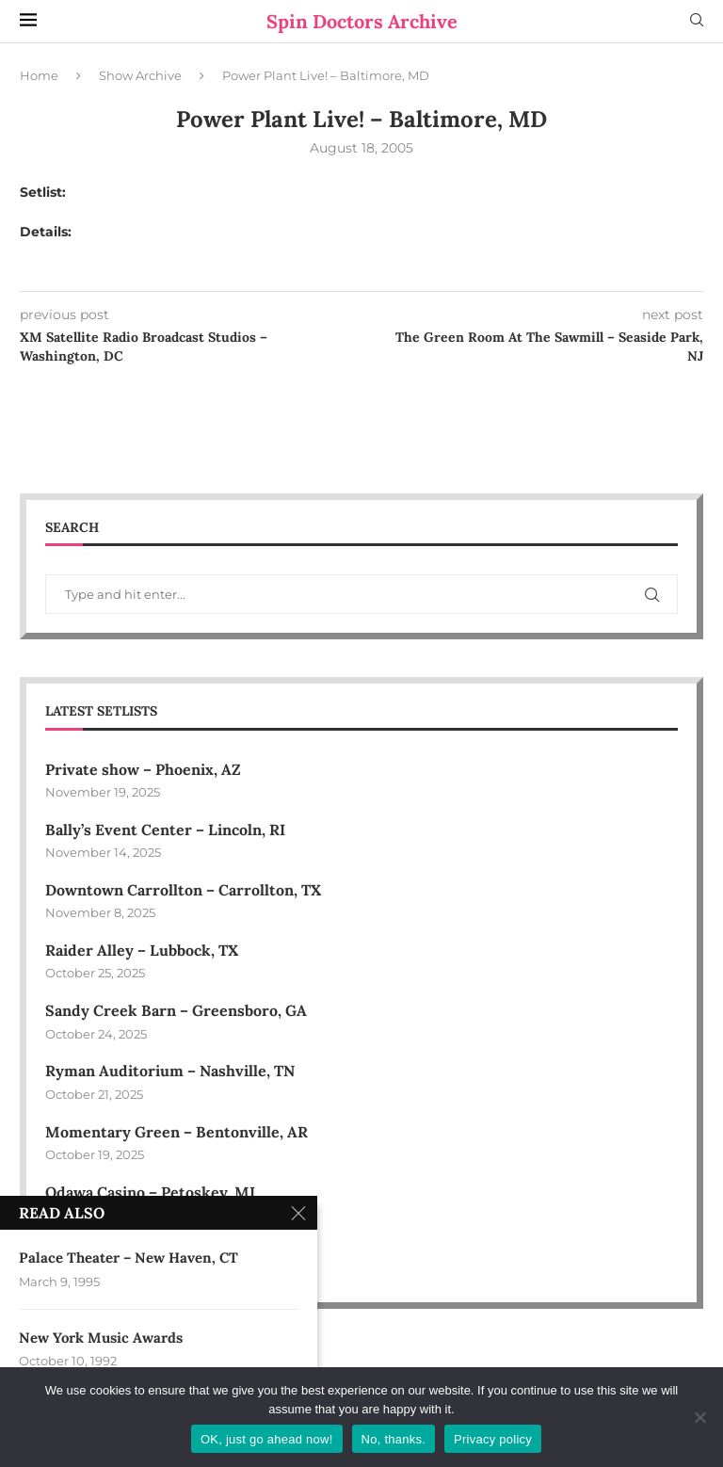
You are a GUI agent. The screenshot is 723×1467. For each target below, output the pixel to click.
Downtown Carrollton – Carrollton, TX (183, 889)
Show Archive (140, 75)
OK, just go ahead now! (267, 1439)
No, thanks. (394, 1439)
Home (39, 75)
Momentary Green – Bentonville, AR (176, 1131)
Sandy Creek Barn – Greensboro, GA (176, 1010)
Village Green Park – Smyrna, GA (163, 1252)
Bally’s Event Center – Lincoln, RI (165, 829)
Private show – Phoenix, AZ (143, 769)
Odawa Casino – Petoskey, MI (150, 1192)
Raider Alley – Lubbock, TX (141, 950)
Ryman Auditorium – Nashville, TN (170, 1070)
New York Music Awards (101, 1337)
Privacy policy (493, 1439)
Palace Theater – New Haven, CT (128, 1257)
